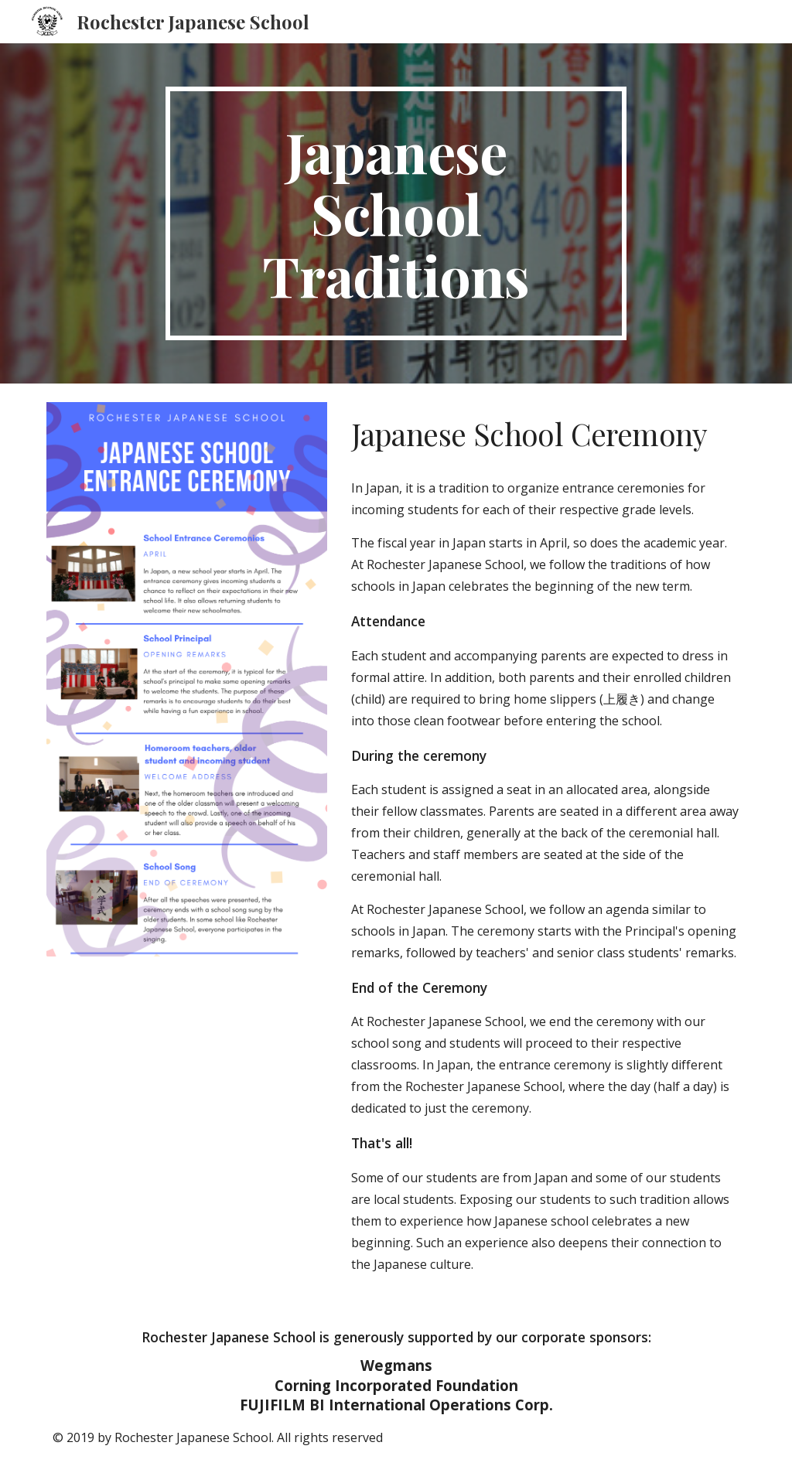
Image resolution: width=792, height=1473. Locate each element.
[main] (396, 213)
